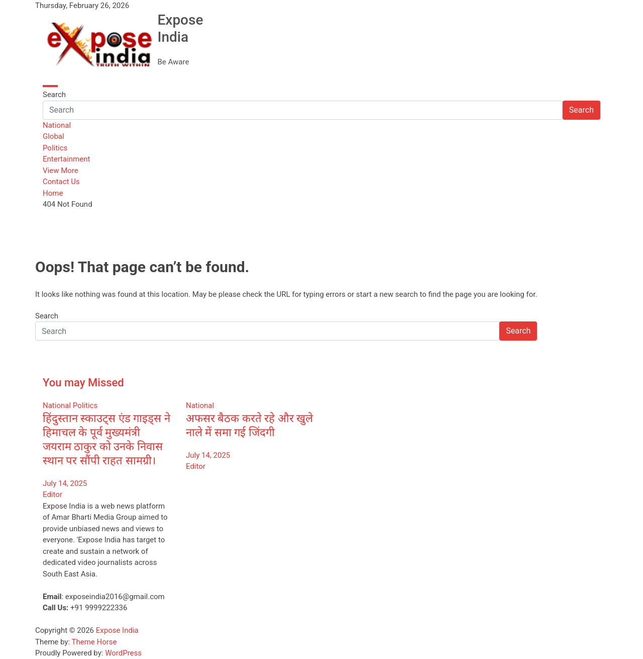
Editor (52, 494)
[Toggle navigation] (50, 86)
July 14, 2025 (65, 483)
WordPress (123, 652)
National (57, 125)
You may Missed (83, 382)
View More (60, 170)
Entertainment (66, 158)
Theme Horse (94, 641)
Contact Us (61, 181)
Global (53, 136)
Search (54, 94)
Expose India (180, 28)
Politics (55, 147)
